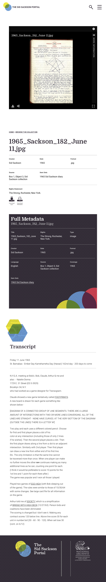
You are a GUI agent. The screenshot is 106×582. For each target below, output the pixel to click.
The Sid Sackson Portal (26, 7)
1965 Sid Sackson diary (51, 176)
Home (11, 132)
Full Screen (93, 106)
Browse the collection (26, 132)
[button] (94, 35)
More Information (94, 39)
